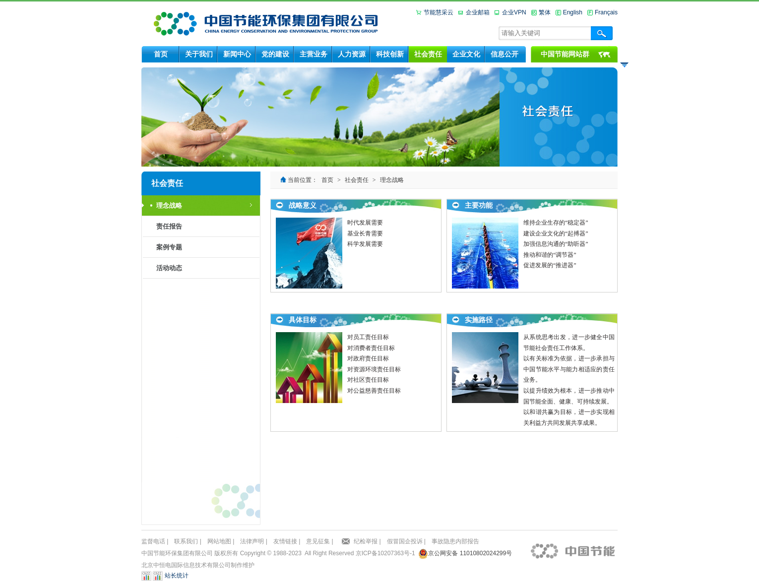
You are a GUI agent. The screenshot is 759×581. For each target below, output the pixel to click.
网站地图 (219, 541)
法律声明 (252, 541)
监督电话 (153, 541)
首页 (327, 179)
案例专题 (169, 247)
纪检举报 (366, 541)
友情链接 (285, 541)
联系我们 (186, 541)
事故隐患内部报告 (455, 541)
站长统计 (177, 576)
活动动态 (169, 268)
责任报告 (169, 226)
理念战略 (169, 205)
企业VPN (514, 12)
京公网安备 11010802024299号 (470, 553)
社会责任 (357, 179)
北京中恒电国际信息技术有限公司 (186, 565)
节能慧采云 (438, 12)
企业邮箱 (478, 12)
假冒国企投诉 (405, 541)
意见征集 (318, 541)
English (572, 12)
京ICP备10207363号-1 (385, 553)
